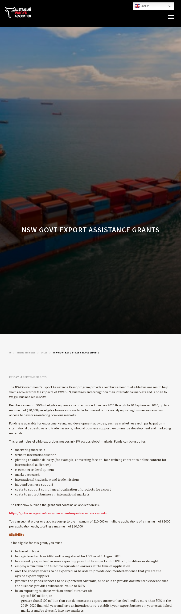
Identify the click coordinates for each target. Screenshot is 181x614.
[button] (171, 17)
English (142, 6)
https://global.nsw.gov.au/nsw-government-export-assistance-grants (58, 513)
